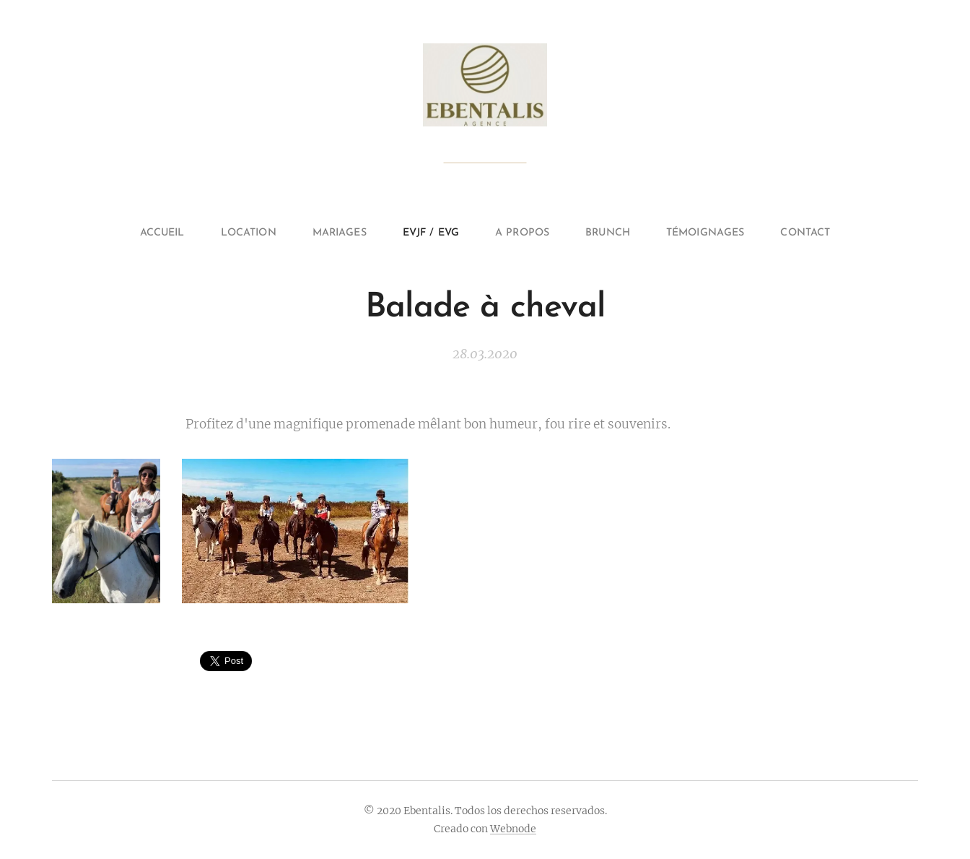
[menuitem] (144, 233)
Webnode (513, 828)
